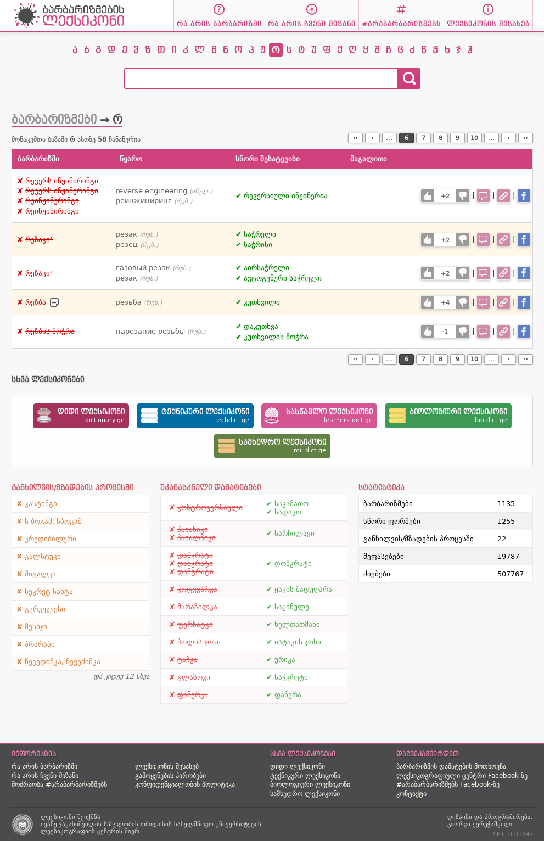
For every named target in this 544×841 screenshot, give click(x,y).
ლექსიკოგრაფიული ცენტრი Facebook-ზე (462, 776)
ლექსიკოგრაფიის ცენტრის (81, 831)
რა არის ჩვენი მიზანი (45, 776)
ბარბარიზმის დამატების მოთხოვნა (451, 766)
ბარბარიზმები (54, 119)
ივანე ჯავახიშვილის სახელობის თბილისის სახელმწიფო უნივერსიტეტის (151, 824)
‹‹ (355, 138)
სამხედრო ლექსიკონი (305, 794)
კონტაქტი (411, 794)
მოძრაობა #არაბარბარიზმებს (59, 784)
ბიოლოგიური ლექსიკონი (310, 784)
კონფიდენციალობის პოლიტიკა (185, 784)
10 (474, 138)
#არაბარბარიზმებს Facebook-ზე (448, 784)
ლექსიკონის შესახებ (167, 766)
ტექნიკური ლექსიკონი (305, 776)
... (389, 138)
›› (525, 138)
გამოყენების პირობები (170, 776)
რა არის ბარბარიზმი (44, 766)
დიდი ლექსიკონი (297, 766)
